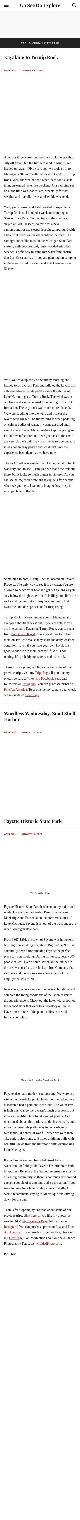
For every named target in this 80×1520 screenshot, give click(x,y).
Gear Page (32, 695)
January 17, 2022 (32, 70)
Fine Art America (15, 689)
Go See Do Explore (40, 5)
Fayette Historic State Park (33, 821)
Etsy (59, 1227)
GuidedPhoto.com (49, 1243)
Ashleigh (10, 70)
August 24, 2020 (31, 834)
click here (30, 1215)
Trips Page (42, 673)
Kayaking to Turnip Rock (31, 57)
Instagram (28, 684)
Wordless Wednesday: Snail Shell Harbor (39, 716)
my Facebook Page (48, 678)
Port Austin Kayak (23, 634)
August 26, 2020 (31, 732)
